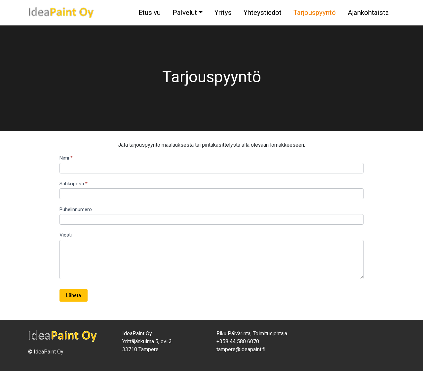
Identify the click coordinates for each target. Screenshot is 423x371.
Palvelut (185, 13)
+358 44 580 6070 (237, 341)
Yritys (223, 13)
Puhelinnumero (75, 209)
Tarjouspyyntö (314, 13)
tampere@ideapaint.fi (240, 349)
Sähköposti (73, 184)
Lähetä (73, 295)
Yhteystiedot (263, 13)
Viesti (65, 235)
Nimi (66, 158)
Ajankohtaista (368, 13)
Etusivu (149, 13)
